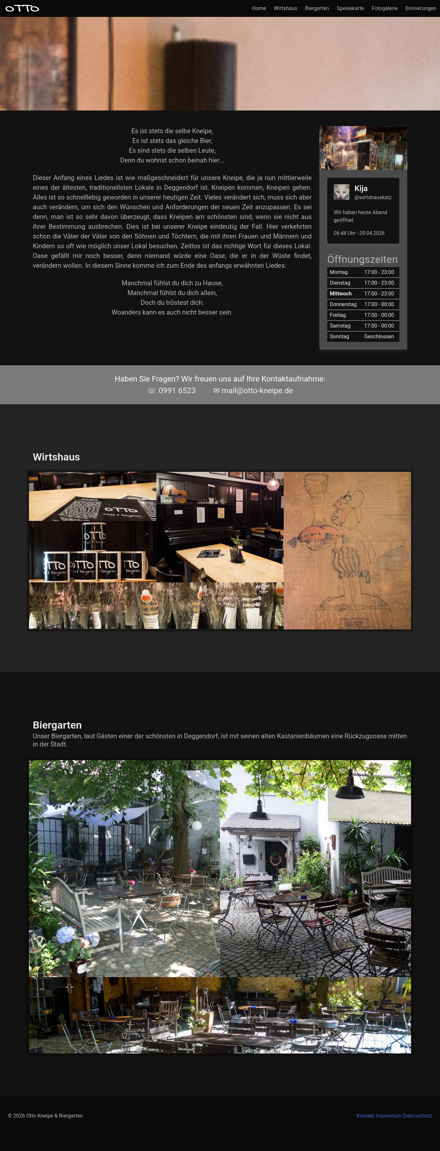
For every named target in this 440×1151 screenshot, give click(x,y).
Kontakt (365, 1116)
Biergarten (317, 8)
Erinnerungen (421, 8)
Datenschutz (417, 1116)
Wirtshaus (285, 8)
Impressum (389, 1116)
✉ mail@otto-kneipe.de (253, 390)
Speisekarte (350, 8)
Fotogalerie (385, 8)
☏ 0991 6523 (171, 390)
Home (259, 8)
